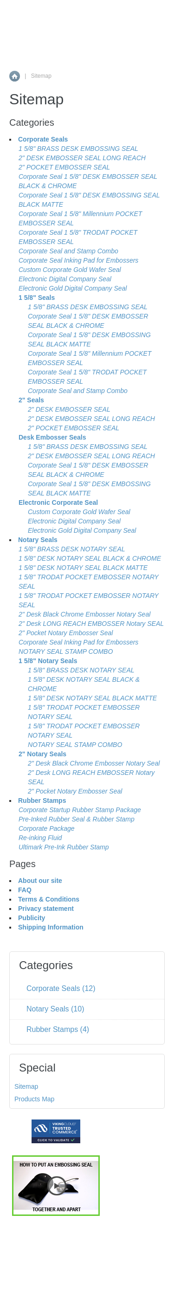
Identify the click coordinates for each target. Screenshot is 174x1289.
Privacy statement (46, 908)
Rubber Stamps (42, 800)
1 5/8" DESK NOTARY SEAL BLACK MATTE (83, 567)
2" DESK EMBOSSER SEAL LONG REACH (82, 158)
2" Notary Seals (42, 754)
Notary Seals (38, 539)
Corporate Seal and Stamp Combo (68, 251)
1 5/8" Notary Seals (48, 661)
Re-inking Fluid (40, 837)
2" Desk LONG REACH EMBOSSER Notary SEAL (91, 623)
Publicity (31, 918)
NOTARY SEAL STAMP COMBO (66, 651)
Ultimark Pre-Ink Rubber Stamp (64, 847)
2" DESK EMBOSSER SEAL (69, 409)
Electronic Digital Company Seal (65, 279)
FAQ (25, 890)
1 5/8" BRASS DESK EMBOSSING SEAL (78, 148)
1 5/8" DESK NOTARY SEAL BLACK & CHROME (90, 558)
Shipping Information (51, 927)
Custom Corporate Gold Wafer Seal (70, 269)
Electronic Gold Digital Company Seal (73, 288)
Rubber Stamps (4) (57, 1029)
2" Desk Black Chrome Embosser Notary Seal (84, 614)
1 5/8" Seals (37, 297)
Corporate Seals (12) (61, 988)
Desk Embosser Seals (52, 437)
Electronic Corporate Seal (58, 502)
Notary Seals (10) (55, 1009)
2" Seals (31, 400)
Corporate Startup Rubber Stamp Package (80, 810)
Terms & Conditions (48, 899)
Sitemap (26, 1086)
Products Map (34, 1099)
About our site (40, 880)
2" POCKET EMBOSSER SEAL (64, 167)
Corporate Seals (43, 139)
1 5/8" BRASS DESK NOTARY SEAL (72, 549)
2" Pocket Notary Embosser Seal (66, 633)
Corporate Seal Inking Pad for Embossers (78, 260)
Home (14, 76)
